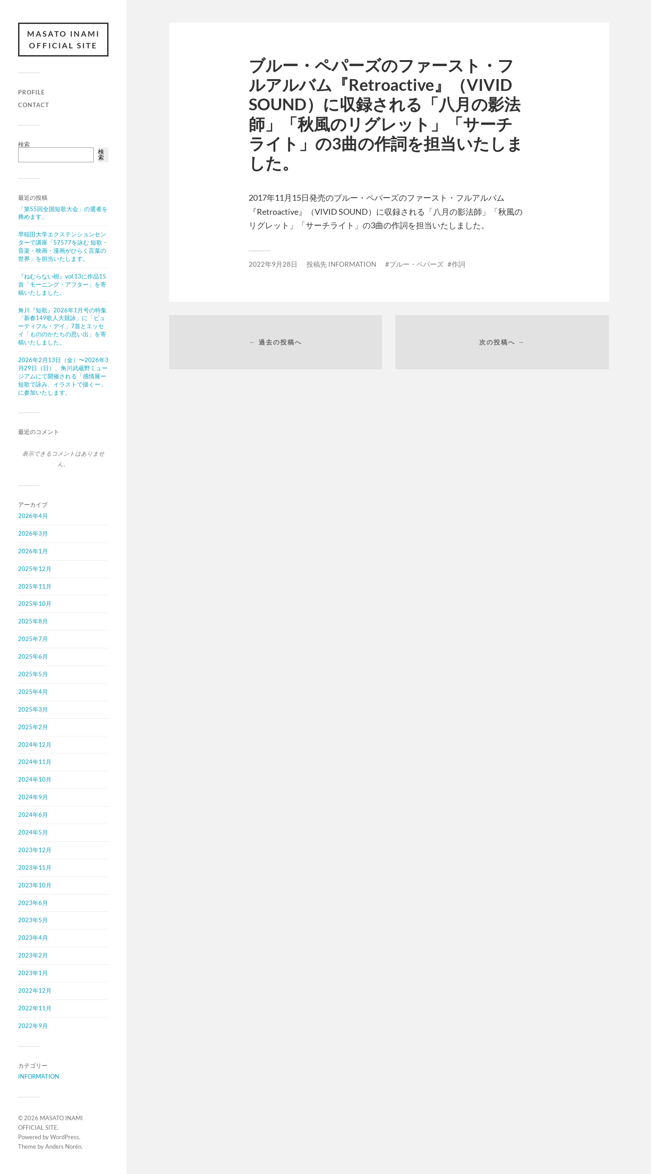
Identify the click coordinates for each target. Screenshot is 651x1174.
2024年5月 (33, 832)
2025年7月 (33, 638)
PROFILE (31, 92)
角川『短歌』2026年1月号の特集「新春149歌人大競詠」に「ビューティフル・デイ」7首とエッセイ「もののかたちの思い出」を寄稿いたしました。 (62, 326)
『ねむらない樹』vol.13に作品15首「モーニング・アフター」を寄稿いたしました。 (62, 284)
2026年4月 (33, 515)
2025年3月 (33, 709)
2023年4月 (33, 937)
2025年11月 (35, 586)
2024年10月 (35, 779)
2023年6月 (33, 902)
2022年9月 (33, 1025)
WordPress (64, 1137)
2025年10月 (35, 603)
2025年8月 (33, 621)
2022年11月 (35, 1008)
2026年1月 (33, 551)
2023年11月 (35, 867)
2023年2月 (33, 955)
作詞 (458, 264)
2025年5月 (33, 674)
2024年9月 (33, 797)
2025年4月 (33, 691)
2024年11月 (35, 761)
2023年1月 (33, 972)
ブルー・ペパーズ (416, 264)
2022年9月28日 (273, 264)
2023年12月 (35, 849)
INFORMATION (38, 1076)
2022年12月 (35, 990)
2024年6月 (33, 814)
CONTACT (33, 104)
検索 (24, 144)
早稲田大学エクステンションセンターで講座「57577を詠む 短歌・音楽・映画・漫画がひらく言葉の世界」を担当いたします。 (63, 246)
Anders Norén (63, 1146)
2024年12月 (35, 744)
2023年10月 (35, 885)
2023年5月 (33, 920)
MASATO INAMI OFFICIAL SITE (63, 39)
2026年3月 (33, 533)
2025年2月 (33, 727)
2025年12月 (35, 568)
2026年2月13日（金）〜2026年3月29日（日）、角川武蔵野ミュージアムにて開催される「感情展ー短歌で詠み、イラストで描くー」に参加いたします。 (63, 376)
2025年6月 (33, 656)
